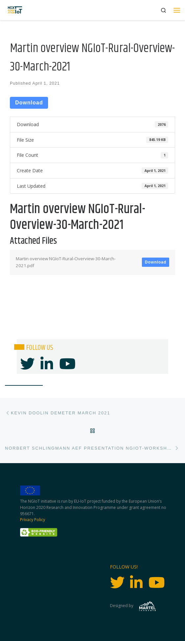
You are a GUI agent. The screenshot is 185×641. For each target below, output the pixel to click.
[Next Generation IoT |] (15, 10)
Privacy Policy (32, 519)
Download (29, 102)
